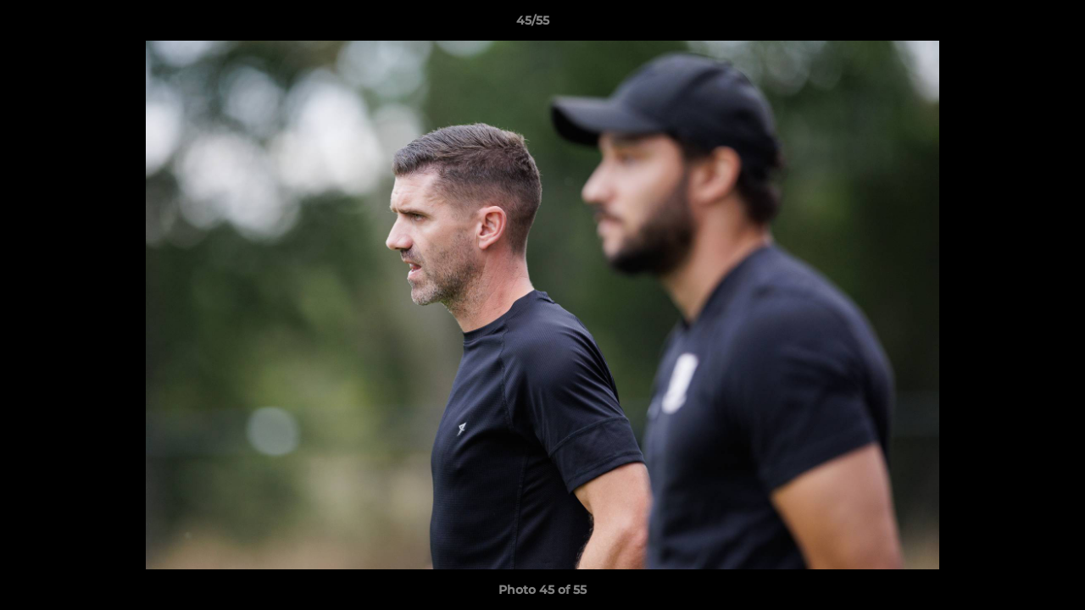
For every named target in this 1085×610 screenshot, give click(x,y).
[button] (1014, 24)
